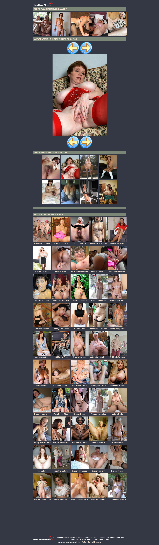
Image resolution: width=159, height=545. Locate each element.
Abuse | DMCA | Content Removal (88, 542)
